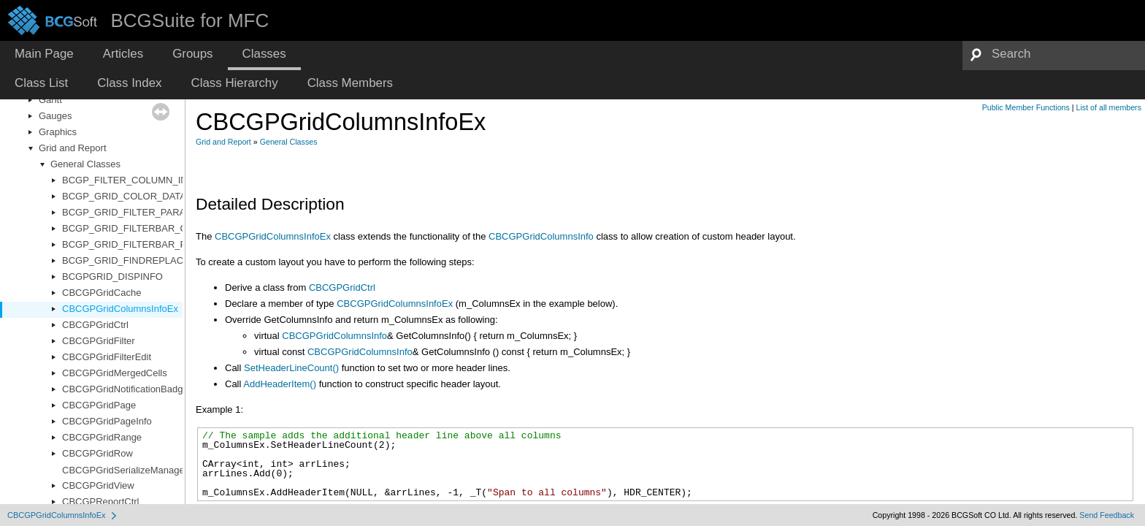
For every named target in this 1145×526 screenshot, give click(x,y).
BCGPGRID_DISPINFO (112, 276)
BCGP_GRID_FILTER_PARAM (128, 212)
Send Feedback (1106, 515)
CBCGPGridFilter (98, 340)
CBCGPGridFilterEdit (106, 356)
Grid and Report (73, 147)
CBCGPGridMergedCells (114, 372)
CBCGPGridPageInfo (107, 421)
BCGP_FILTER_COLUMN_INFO (131, 180)
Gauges (55, 115)
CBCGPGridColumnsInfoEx (120, 308)
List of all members (1108, 107)
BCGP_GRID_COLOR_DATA (124, 196)
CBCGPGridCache (101, 292)
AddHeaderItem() (279, 383)
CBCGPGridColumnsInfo (541, 236)
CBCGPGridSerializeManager (125, 470)
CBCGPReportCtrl (100, 501)
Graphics (58, 131)
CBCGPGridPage (99, 405)
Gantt (50, 99)
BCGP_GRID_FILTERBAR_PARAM (137, 244)
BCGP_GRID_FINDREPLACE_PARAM (145, 260)
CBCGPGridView (98, 485)
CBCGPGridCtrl (95, 324)
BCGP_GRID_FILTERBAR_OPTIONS (142, 228)
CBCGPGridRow (97, 453)
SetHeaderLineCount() (291, 367)
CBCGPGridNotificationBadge (125, 389)
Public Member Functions (1026, 107)
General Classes (85, 164)
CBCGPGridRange (102, 437)
